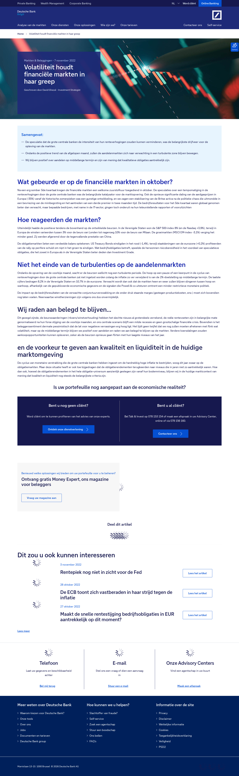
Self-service (214, 25)
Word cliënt (189, 3)
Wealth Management (52, 3)
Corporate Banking (80, 3)
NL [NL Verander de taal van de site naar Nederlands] (173, 3)
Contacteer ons (193, 25)
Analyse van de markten (31, 25)
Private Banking (26, 3)
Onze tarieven (128, 25)
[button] (60, 25)
